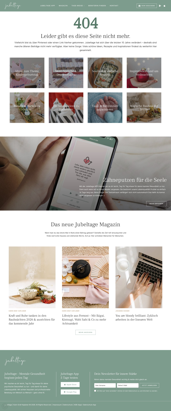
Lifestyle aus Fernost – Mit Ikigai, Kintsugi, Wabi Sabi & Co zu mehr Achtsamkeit (84, 320)
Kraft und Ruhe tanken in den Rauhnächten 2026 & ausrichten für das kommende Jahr (32, 320)
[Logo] (12, 5)
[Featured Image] (32, 277)
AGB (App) (78, 405)
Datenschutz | (68, 405)
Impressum (57, 405)
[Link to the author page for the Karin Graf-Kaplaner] (17, 311)
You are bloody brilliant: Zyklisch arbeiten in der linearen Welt (136, 318)
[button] (147, 6)
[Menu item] (47, 5)
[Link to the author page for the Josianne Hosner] (122, 311)
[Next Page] (85, 332)
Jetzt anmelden (149, 385)
